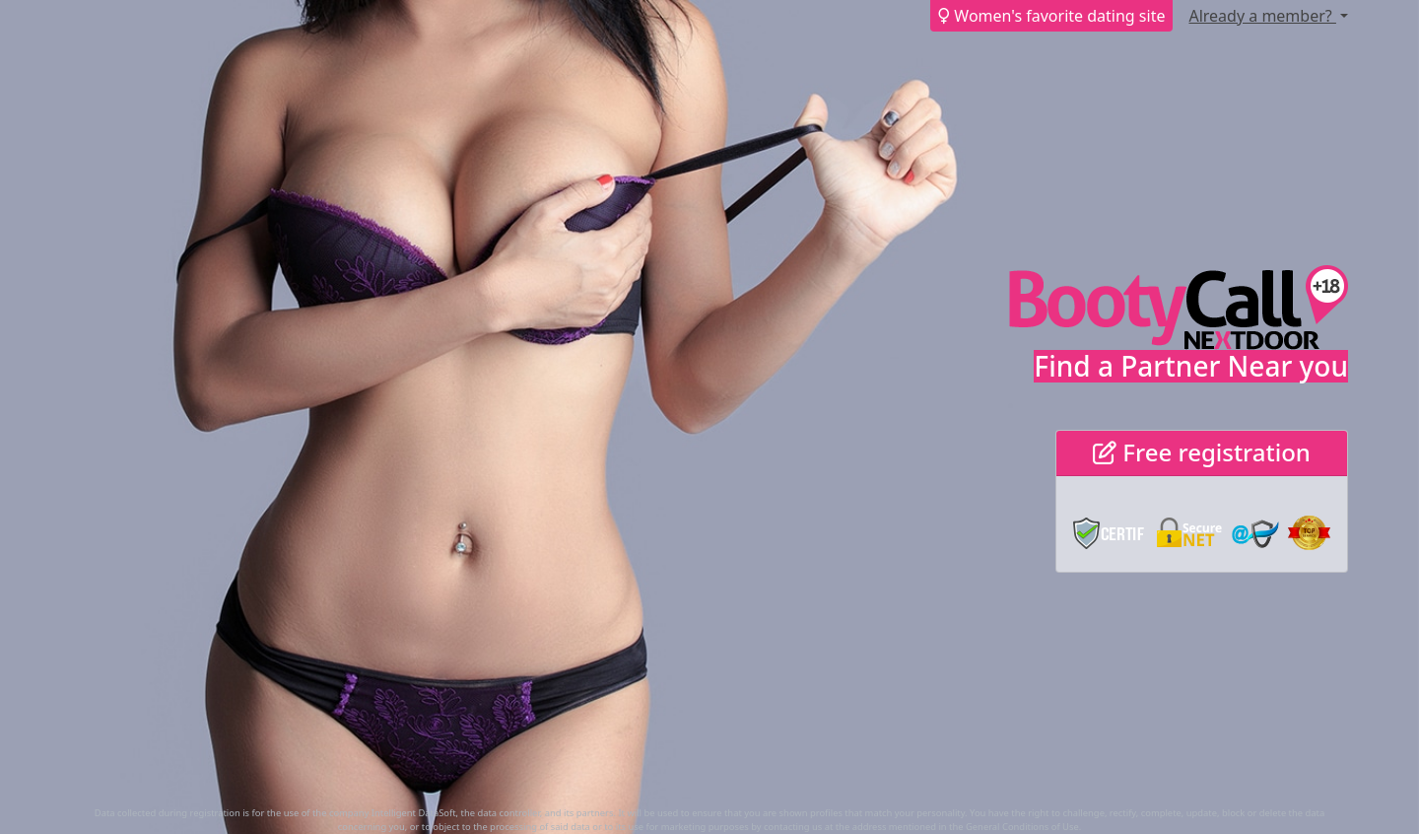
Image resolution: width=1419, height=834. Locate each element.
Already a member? (1261, 16)
